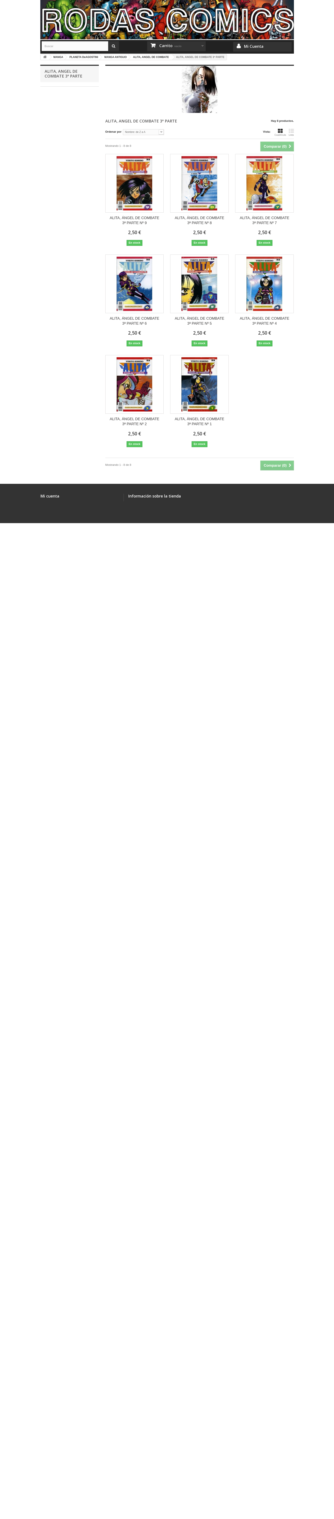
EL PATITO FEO (57, 587)
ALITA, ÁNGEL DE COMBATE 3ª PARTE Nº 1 (199, 421)
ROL (47, 116)
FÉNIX (51, 432)
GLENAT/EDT (56, 231)
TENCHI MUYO (57, 895)
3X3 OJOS (54, 1029)
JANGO (52, 352)
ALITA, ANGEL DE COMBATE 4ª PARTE (66, 744)
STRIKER (53, 641)
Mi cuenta (49, 1459)
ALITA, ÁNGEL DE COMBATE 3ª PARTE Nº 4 (264, 321)
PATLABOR (55, 492)
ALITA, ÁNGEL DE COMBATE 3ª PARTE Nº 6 (134, 321)
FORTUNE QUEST (59, 922)
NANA (51, 546)
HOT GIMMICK (57, 331)
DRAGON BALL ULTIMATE (64, 318)
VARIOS (53, 378)
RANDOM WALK (58, 1150)
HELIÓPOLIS (56, 1386)
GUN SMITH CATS (59, 868)
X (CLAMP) (54, 573)
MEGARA (53, 1379)
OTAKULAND (56, 177)
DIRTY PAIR (55, 821)
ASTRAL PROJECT (60, 1238)
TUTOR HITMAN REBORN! (65, 278)
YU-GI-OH (54, 834)
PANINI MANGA (57, 224)
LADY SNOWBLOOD (61, 1170)
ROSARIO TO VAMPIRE (63, 1184)
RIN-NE (52, 1090)
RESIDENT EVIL (58, 1305)
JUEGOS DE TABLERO (59, 110)
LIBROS (49, 1399)
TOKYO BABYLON (59, 1009)
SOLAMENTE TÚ (58, 995)
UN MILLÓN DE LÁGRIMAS (65, 264)
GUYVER (53, 634)
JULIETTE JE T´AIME (61, 989)
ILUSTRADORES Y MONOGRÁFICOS (56, 140)
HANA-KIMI (55, 1190)
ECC (50, 1372)
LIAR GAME (55, 1197)
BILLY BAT (54, 1211)
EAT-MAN (53, 861)
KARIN (52, 513)
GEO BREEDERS (59, 935)
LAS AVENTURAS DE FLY (64, 807)
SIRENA (53, 1036)
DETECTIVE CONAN (61, 472)
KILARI (52, 1231)
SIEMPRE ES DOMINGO (63, 787)
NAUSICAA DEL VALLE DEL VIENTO (64, 449)
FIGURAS (50, 1392)
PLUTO (52, 1204)
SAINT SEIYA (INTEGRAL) (64, 439)
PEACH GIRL (56, 553)
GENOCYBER (56, 627)
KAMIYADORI (56, 1258)
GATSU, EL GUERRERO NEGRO (69, 647)
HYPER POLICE (58, 385)
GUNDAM (53, 1056)
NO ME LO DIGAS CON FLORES (68, 593)
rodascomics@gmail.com (160, 1490)
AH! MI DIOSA (56, 1043)
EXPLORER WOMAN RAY (64, 928)
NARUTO (53, 298)
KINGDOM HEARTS (60, 1177)
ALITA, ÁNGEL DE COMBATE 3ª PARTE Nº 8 (199, 220)
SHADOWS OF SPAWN (62, 901)
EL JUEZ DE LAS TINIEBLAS (66, 1022)
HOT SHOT (55, 975)
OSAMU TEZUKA (58, 1069)
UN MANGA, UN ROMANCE (65, 1143)
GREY (51, 667)
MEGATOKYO (56, 338)
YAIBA (51, 466)
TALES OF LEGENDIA (62, 1312)
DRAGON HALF (57, 372)
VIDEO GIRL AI (57, 1123)
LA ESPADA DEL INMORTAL (65, 1285)
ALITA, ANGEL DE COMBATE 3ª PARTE (66, 731)
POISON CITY (56, 1325)
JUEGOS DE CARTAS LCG (62, 123)
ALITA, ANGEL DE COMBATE (66, 707)
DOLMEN (53, 1352)
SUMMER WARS (58, 1318)
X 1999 (52, 1016)
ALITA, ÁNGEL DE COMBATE (66, 780)
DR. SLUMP (55, 405)
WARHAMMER (54, 96)
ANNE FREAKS (57, 526)
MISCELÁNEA (53, 130)
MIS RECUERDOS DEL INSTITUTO (61, 851)
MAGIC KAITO (57, 479)
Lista (291, 132)
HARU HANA (56, 567)
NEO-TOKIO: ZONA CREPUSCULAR (58, 678)
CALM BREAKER (58, 968)
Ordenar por (113, 131)
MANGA (49, 163)
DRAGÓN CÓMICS (59, 183)
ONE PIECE (55, 244)
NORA (51, 1251)
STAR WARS (52, 1406)
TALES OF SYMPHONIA (63, 1103)
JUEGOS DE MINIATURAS (61, 150)
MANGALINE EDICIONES (64, 197)
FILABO (52, 210)
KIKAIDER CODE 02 (60, 345)
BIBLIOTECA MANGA (61, 392)
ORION (52, 801)
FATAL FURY (56, 828)
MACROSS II (56, 687)
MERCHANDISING (56, 89)
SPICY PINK (55, 1298)
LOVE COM (55, 1110)
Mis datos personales (54, 1483)
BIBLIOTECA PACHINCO (63, 419)
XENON (52, 1049)
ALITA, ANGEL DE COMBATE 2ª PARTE (66, 718)
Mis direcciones (51, 1477)
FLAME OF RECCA (60, 888)
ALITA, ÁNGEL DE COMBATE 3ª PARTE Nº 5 (199, 321)
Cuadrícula (280, 132)
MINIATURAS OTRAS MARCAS (65, 1413)
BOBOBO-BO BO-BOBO (63, 1117)
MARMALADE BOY (60, 1076)
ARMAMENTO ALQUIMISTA (65, 1224)
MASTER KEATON (59, 311)
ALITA (51, 425)
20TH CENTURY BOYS (62, 1217)
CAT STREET (56, 251)
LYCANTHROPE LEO (61, 814)
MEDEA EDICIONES (60, 190)
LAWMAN (53, 1002)
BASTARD (54, 560)
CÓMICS (50, 157)
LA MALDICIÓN (57, 1083)
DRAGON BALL (57, 486)
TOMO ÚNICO (56, 519)
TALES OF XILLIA (59, 1096)
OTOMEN (53, 1137)
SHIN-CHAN (55, 325)
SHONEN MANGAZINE (62, 459)
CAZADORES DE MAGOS (64, 499)
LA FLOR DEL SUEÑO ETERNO (68, 580)
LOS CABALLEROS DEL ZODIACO (62, 952)
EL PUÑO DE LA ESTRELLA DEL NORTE (67, 658)
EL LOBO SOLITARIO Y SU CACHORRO (63, 288)
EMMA (52, 1264)
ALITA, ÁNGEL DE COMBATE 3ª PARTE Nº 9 (134, 220)
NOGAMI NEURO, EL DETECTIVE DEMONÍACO (68, 362)
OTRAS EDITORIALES (62, 1365)
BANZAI (52, 204)
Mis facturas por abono (55, 1472)
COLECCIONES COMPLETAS (63, 103)
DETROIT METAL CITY (62, 258)
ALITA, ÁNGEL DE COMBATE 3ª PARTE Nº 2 (134, 421)
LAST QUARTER (58, 533)
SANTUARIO (55, 794)
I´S (49, 1130)
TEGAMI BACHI (57, 540)
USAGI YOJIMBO (58, 1063)
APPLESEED (56, 701)
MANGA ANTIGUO (59, 614)
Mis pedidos (48, 1466)
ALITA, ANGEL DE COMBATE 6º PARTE (66, 771)
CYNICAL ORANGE (60, 398)
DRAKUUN (54, 874)
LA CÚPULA (55, 1359)
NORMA (53, 170)
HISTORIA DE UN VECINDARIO (68, 1278)
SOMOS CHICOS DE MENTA (66, 607)
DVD (47, 1419)
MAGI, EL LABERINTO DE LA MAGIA (65, 1160)
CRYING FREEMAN (60, 620)
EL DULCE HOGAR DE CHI (65, 1291)
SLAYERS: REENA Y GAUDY (66, 982)
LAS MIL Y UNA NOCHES (64, 412)
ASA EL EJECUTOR (60, 271)
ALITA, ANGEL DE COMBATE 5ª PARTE (66, 757)
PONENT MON (57, 1345)
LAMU (51, 694)
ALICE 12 (53, 881)
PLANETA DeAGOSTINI (62, 237)
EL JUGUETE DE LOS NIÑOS (66, 600)
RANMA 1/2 (55, 942)
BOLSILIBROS (54, 1426)
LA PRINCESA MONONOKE (65, 506)
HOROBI (53, 908)
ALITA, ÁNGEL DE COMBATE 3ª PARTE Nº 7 (264, 220)
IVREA (52, 217)
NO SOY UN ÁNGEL (60, 1271)
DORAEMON (56, 962)
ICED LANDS (56, 1338)
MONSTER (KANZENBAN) (64, 304)
